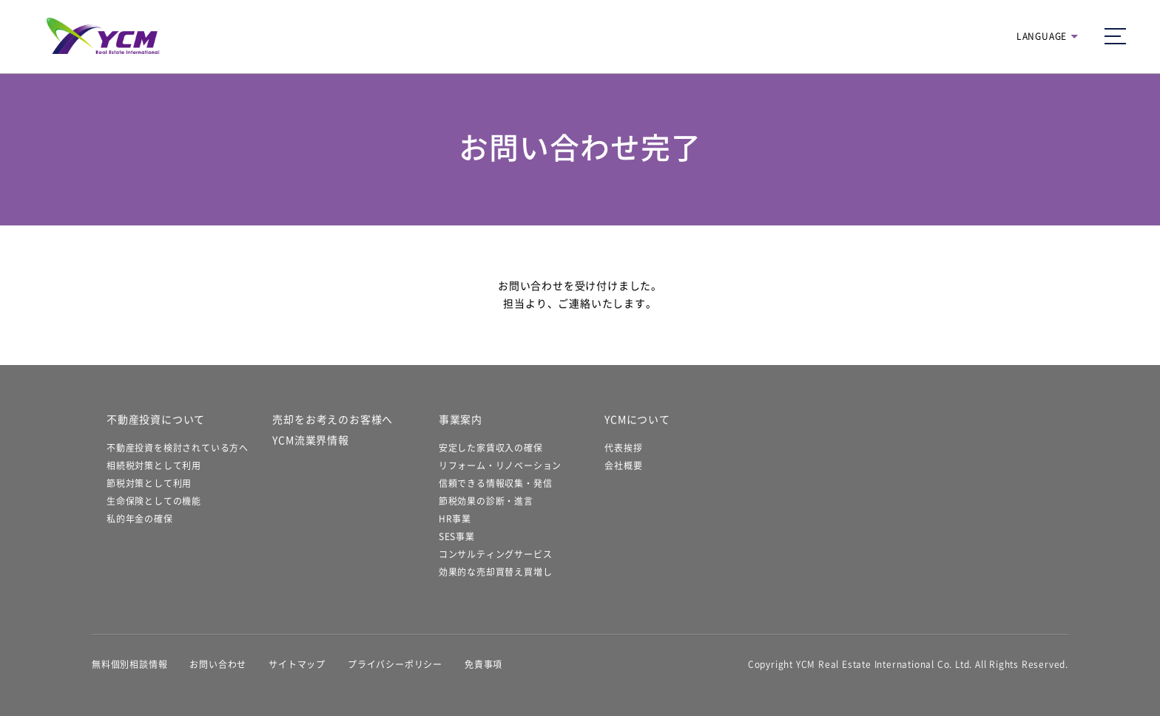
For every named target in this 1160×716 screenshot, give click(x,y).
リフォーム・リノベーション (500, 465)
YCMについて (637, 420)
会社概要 (623, 465)
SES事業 (457, 536)
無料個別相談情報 (129, 664)
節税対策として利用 (149, 483)
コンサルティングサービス (496, 554)
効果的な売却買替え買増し (496, 571)
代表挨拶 (623, 447)
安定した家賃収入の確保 (491, 447)
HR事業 (455, 518)
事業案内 (460, 420)
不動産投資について (156, 420)
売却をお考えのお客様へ (332, 420)
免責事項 (483, 664)
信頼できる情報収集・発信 (496, 483)
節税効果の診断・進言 (486, 501)
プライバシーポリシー (395, 664)
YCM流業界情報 (310, 440)
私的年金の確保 (140, 518)
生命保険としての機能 (154, 501)
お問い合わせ (217, 664)
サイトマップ (297, 664)
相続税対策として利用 (154, 465)
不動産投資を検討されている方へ (178, 447)
